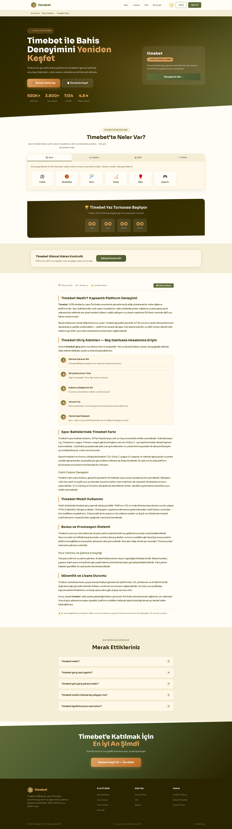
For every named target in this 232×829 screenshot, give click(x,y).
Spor (126, 5)
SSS (136, 800)
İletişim (138, 805)
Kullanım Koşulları (180, 800)
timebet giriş (199, 824)
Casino (136, 5)
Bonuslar (157, 5)
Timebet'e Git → (174, 76)
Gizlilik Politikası (180, 794)
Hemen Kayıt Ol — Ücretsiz (116, 762)
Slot (146, 5)
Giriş (181, 5)
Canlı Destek (140, 794)
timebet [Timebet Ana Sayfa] (41, 5)
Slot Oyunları (102, 805)
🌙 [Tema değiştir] (171, 5)
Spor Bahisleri (103, 794)
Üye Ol (194, 5)
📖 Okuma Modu (163, 285)
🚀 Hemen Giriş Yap (43, 82)
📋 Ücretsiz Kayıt (77, 82)
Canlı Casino (102, 800)
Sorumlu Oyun (179, 805)
